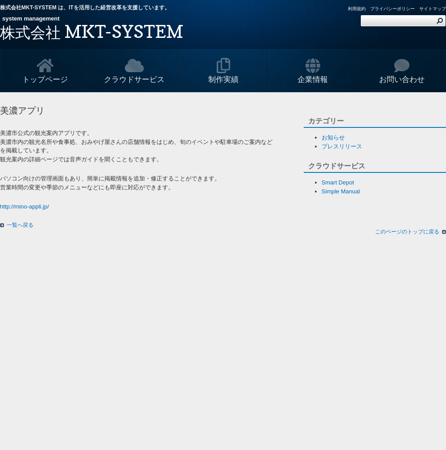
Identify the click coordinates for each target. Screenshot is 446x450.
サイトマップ (432, 8)
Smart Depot (338, 182)
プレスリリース (342, 146)
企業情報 (312, 71)
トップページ (45, 71)
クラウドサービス (134, 71)
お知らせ (333, 137)
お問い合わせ (402, 71)
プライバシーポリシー (392, 8)
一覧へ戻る (20, 225)
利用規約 (357, 8)
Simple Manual (341, 191)
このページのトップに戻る (407, 232)
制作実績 (223, 71)
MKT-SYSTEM (91, 31)
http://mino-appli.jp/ (24, 206)
